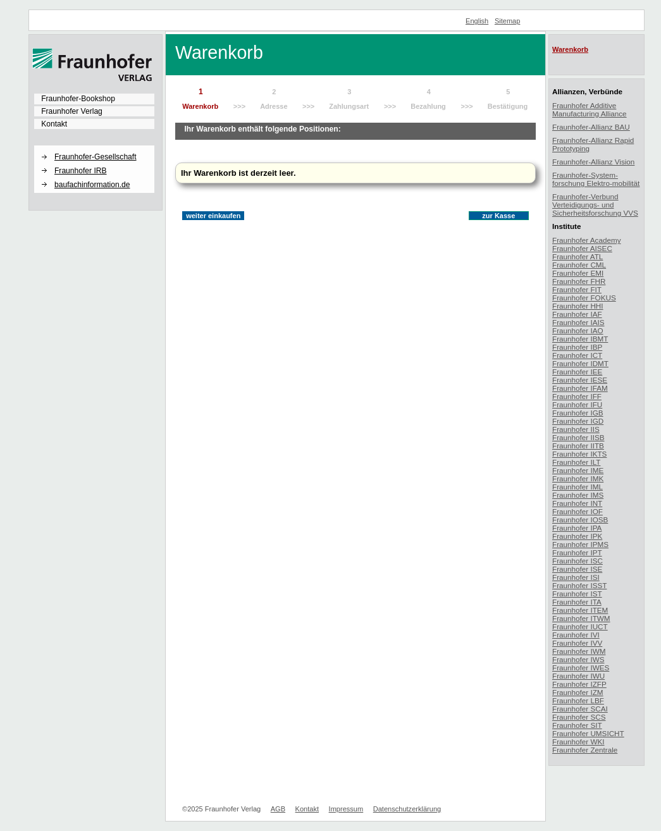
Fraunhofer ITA (577, 602)
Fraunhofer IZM (577, 692)
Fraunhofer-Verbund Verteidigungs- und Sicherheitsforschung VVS (595, 204)
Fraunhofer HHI (577, 306)
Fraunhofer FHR (578, 281)
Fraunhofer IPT (577, 552)
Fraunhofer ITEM (580, 610)
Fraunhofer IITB (578, 445)
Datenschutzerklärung (407, 809)
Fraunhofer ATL (577, 256)
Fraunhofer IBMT (580, 339)
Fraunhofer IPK (577, 536)
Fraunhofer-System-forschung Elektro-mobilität (595, 179)
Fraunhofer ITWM (581, 618)
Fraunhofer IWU (578, 676)
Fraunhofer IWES (580, 667)
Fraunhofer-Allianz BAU (591, 127)
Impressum (346, 809)
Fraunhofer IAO (577, 330)
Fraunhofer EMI (577, 273)
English (477, 21)
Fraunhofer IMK (577, 478)
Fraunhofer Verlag (71, 111)
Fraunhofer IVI (576, 635)
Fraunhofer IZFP (579, 684)
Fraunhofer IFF (577, 396)
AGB (278, 809)
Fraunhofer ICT (577, 355)
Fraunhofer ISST (579, 585)
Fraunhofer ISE (577, 569)
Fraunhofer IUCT (580, 626)
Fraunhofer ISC (577, 561)
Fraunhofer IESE (579, 380)
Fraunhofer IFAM (580, 388)
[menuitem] (94, 99)
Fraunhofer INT (577, 503)
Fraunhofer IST (577, 593)
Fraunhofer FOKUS (584, 297)
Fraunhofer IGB (577, 413)
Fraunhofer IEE (577, 371)
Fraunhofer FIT (577, 289)
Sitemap (508, 21)
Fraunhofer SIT (577, 725)
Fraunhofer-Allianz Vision (593, 161)
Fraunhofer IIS (576, 429)
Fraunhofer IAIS (578, 322)
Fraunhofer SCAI (580, 709)
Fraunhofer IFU (577, 404)
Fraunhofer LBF (578, 700)
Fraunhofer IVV (577, 643)
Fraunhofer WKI (578, 741)
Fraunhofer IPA (577, 528)
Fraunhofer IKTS (579, 454)
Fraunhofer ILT (576, 462)
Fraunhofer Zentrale (584, 750)
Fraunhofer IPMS (580, 544)
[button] (94, 146)
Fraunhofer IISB (578, 437)
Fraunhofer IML (577, 487)
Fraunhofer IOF (577, 511)
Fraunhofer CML (579, 265)
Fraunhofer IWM (578, 651)
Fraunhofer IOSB (580, 519)
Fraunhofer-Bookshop (78, 98)
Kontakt (54, 124)
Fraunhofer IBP (577, 347)
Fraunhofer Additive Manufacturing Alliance (589, 109)
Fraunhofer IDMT (580, 363)
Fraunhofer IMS (577, 495)
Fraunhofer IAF (577, 314)
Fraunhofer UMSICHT (588, 733)
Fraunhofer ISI (576, 577)
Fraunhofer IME (577, 470)
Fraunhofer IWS (578, 659)
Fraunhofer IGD (577, 421)
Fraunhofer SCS (578, 717)
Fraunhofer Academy (586, 240)
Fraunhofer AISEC (582, 248)
